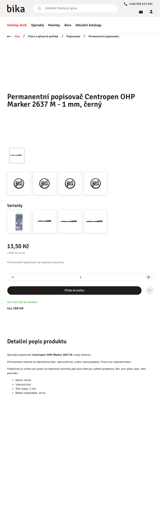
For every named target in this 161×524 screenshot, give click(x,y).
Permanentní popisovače (103, 36)
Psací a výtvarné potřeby (43, 36)
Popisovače (73, 36)
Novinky (54, 25)
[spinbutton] (80, 277)
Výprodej (37, 25)
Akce (67, 25)
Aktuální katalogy (88, 25)
